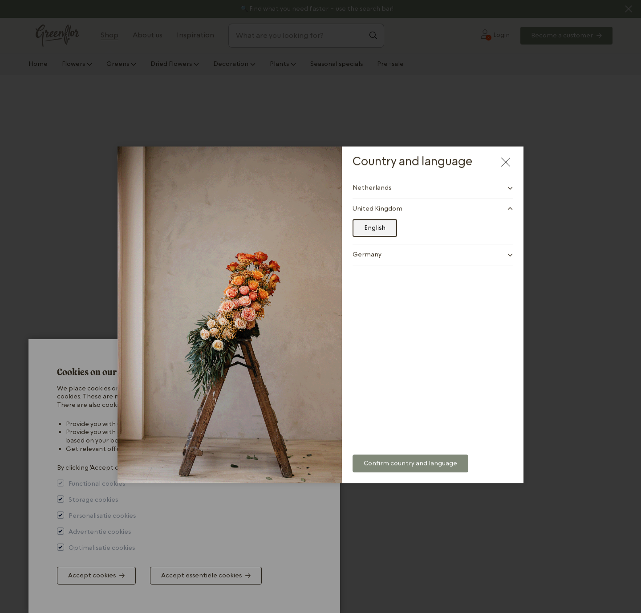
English (374, 219)
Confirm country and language (410, 455)
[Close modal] (506, 154)
